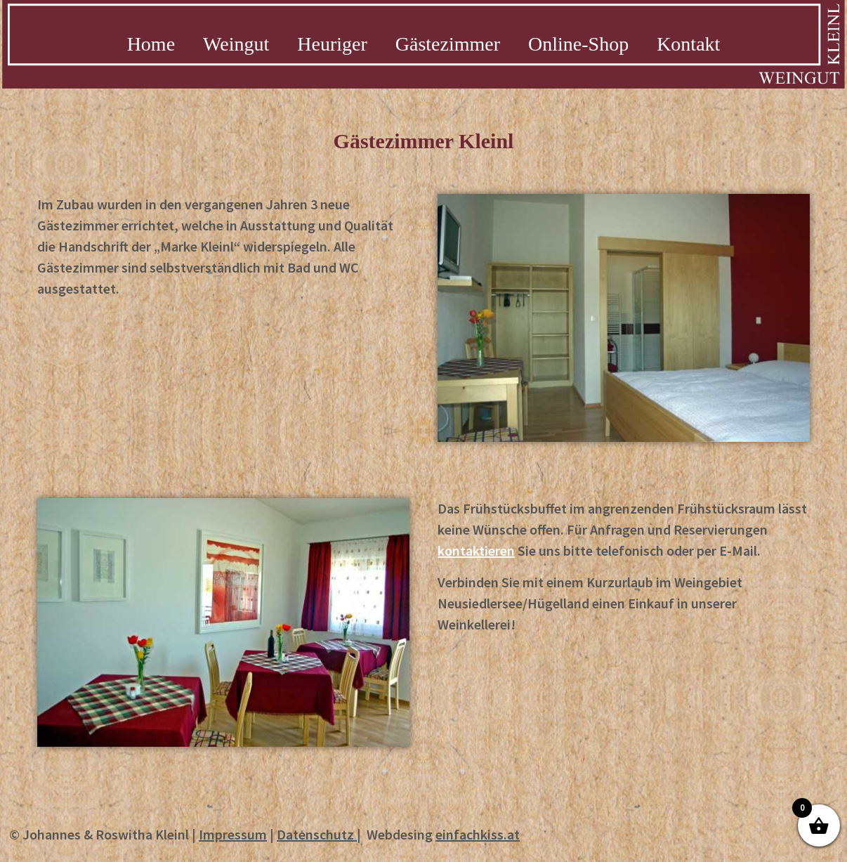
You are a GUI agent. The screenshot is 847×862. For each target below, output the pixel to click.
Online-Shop (578, 44)
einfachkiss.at (477, 834)
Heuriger (332, 44)
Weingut (236, 44)
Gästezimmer (447, 44)
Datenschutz (315, 834)
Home (151, 44)
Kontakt (688, 44)
